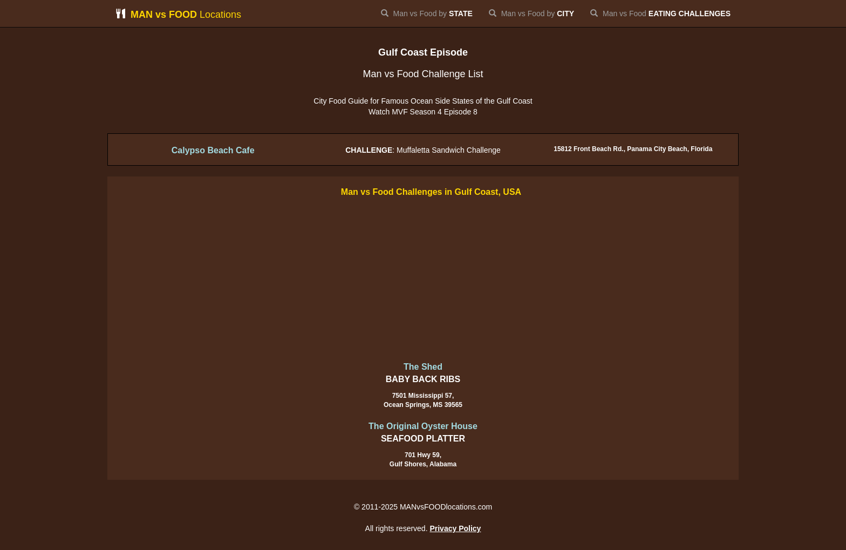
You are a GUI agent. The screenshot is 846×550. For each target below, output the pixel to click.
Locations (178, 14)
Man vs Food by (427, 13)
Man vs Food (660, 13)
